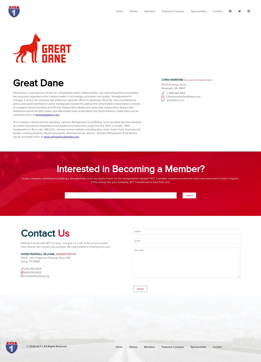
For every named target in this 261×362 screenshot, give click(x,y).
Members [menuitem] (149, 11)
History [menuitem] (134, 11)
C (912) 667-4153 (175, 93)
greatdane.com (175, 100)
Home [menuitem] (119, 11)
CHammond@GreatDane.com (183, 96)
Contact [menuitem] (217, 11)
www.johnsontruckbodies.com (61, 137)
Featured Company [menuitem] (173, 11)
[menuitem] (230, 11)
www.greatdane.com (47, 115)
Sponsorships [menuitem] (198, 11)
